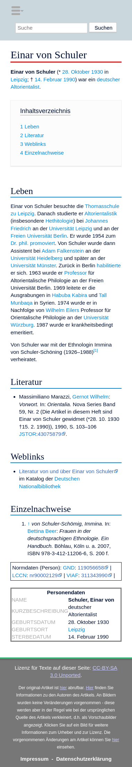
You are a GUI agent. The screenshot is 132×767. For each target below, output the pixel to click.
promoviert (42, 243)
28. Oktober (76, 72)
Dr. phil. (19, 243)
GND (69, 568)
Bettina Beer (42, 531)
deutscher (108, 79)
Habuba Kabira (69, 295)
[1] (95, 350)
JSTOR (27, 434)
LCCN (19, 575)
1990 (69, 79)
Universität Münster (33, 265)
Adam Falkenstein (63, 251)
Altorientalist (24, 87)
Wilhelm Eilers (62, 310)
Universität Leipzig (70, 228)
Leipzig (18, 79)
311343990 (94, 575)
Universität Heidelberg (36, 258)
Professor (75, 273)
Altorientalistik (100, 213)
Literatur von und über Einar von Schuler (66, 471)
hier (63, 687)
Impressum (34, 759)
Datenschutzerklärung (84, 759)
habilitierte (109, 265)
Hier (89, 687)
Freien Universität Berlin (38, 236)
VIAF (72, 575)
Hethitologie (59, 221)
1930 (97, 72)
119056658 (90, 568)
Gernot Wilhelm (90, 397)
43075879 (49, 434)
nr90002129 (44, 575)
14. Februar (48, 79)
